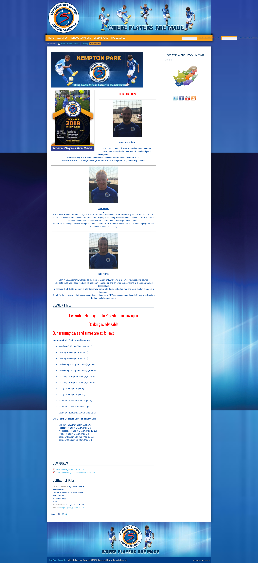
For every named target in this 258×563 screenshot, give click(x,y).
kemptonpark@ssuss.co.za (71, 507)
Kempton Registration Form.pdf (70, 469)
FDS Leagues (118, 38)
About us (62, 38)
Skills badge (101, 38)
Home (51, 38)
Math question (206, 37)
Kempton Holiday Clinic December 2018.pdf (75, 472)
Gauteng (85, 44)
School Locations (80, 38)
